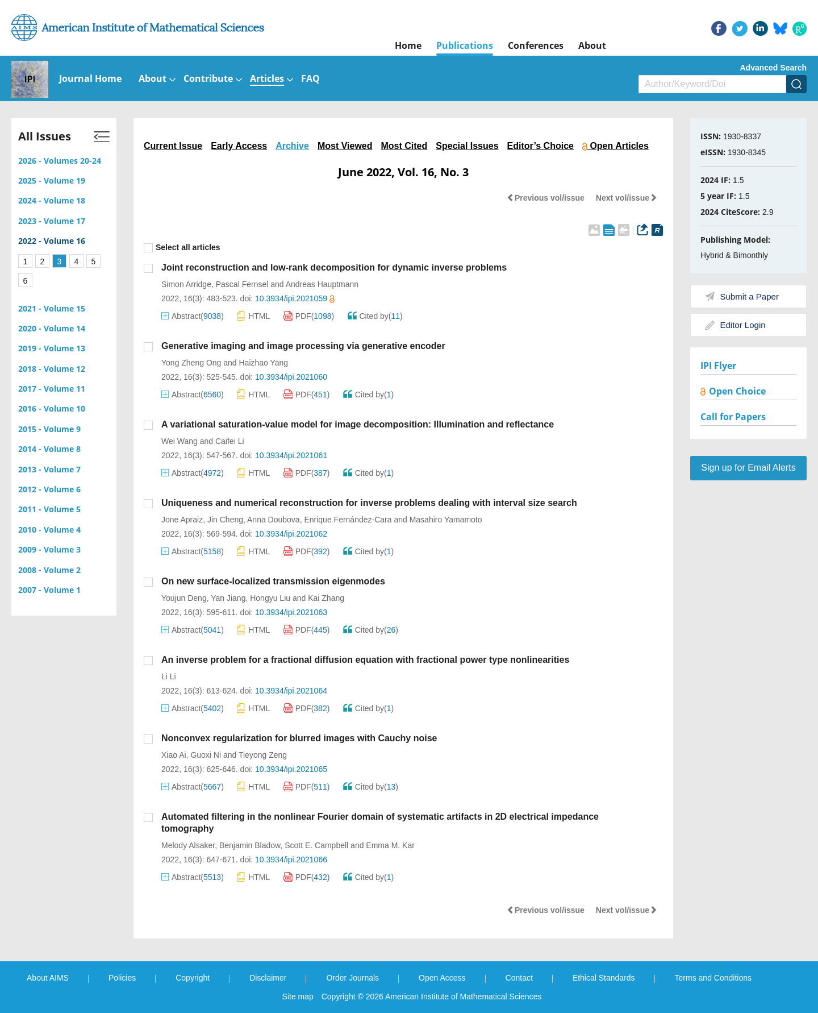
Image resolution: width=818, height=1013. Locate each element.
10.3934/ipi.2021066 (291, 859)
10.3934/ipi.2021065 (291, 769)
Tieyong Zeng (263, 754)
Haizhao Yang (264, 362)
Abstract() (192, 316)
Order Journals (352, 977)
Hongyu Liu (270, 598)
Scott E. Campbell (316, 845)
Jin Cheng (225, 519)
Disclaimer (267, 977)
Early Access (239, 146)
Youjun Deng (184, 598)
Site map (298, 996)
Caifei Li (229, 441)
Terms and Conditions (713, 977)
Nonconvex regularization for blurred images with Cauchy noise (299, 738)
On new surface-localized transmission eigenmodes (273, 581)
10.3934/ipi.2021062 (291, 533)
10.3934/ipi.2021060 (291, 376)
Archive (292, 146)
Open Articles (615, 146)
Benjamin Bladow (249, 845)
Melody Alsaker (188, 845)
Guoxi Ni (205, 754)
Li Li (168, 676)
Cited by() (375, 316)
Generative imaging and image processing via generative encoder (303, 346)
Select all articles (182, 247)
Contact (519, 977)
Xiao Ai (173, 754)
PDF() (309, 316)
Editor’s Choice (540, 146)
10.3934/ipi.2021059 (295, 298)
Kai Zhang (326, 598)
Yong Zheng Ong (191, 362)
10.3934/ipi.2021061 (291, 455)
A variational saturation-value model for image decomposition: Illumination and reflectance (357, 424)
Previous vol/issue (546, 197)
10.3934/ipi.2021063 (291, 612)
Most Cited (404, 146)
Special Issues (467, 146)
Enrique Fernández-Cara (347, 519)
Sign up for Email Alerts (748, 467)
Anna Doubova (273, 519)
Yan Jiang (228, 598)
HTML (253, 316)
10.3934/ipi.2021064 (291, 690)
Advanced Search (773, 67)
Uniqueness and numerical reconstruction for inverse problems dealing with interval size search (369, 503)
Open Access (442, 977)
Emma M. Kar (390, 845)
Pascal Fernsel (242, 284)
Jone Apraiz (182, 519)
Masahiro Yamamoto (446, 519)
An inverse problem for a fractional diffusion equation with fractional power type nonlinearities (365, 660)
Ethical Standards (604, 977)
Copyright (193, 977)
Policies (122, 977)
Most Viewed (345, 146)
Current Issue (173, 146)
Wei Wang (179, 441)
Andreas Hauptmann (322, 284)
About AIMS (48, 977)
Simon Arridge (186, 284)
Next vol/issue (626, 197)
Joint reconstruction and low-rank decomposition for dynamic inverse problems (334, 267)
